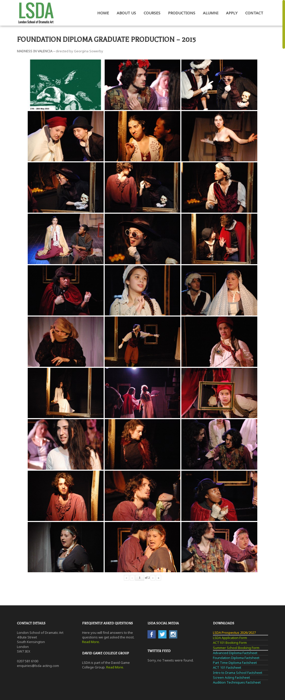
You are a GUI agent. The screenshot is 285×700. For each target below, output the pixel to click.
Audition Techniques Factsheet (237, 682)
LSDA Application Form (230, 637)
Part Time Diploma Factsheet (235, 662)
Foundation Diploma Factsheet (236, 657)
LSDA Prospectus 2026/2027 (234, 632)
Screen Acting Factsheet (231, 677)
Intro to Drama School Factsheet (237, 672)
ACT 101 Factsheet (227, 667)
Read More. (91, 641)
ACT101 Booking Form (230, 642)
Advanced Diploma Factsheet (235, 652)
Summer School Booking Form (236, 647)
